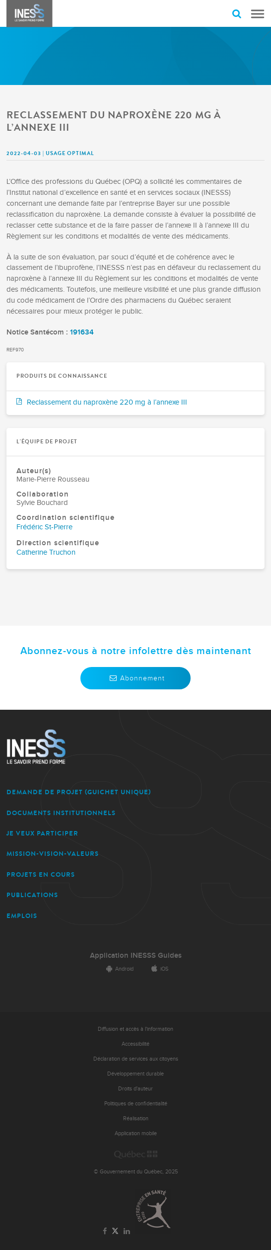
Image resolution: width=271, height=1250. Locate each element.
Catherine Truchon (45, 552)
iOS (158, 969)
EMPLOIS (21, 915)
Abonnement (135, 678)
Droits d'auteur (135, 1088)
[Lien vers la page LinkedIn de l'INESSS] (126, 1232)
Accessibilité (135, 1044)
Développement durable (135, 1074)
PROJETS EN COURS (40, 874)
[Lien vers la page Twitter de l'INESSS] (115, 1231)
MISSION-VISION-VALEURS (52, 853)
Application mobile (136, 1133)
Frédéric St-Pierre (44, 527)
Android (118, 969)
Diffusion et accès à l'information (135, 1029)
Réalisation (135, 1118)
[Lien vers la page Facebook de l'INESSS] (105, 1232)
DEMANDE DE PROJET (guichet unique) (78, 792)
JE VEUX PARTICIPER (42, 833)
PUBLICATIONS (32, 895)
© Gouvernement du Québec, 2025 (136, 1171)
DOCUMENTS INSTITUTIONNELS (61, 813)
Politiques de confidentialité (135, 1103)
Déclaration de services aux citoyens (135, 1059)
